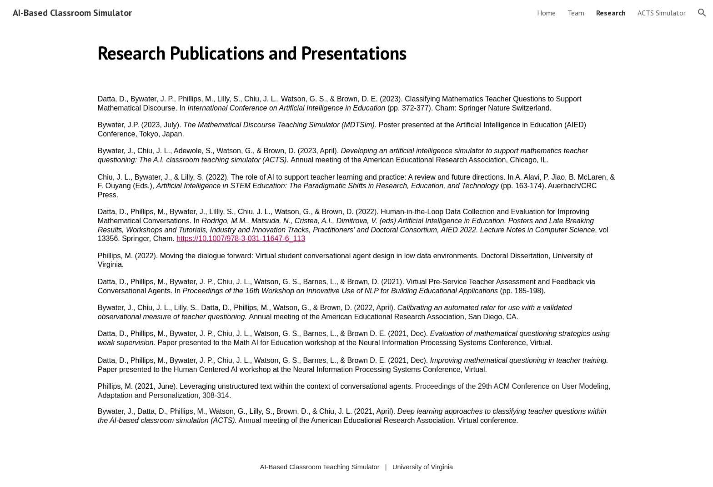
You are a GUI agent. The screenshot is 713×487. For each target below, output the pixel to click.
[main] (356, 52)
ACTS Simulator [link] (662, 12)
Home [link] (546, 12)
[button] (702, 13)
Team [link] (575, 12)
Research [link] (611, 12)
